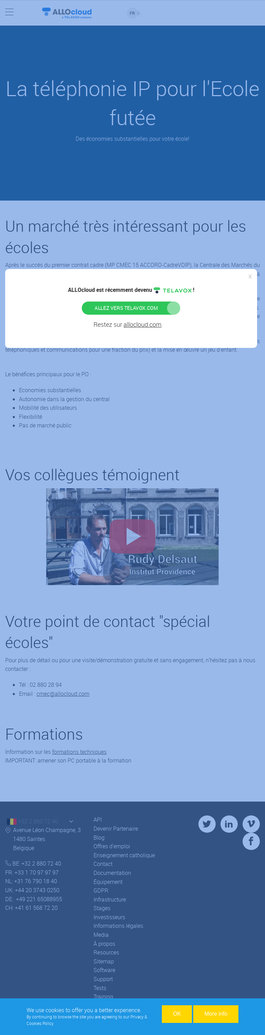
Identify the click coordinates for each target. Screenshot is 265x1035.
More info (215, 1014)
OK (177, 1014)
